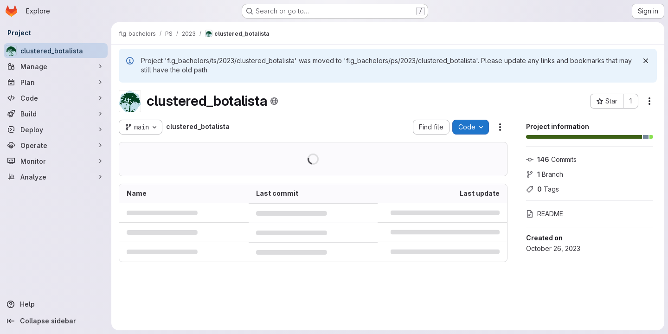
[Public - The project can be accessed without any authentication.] (274, 101)
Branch (544, 174)
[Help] (56, 304)
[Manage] (56, 66)
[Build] (56, 113)
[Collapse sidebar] (56, 321)
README (544, 214)
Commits (551, 159)
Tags (542, 189)
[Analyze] (56, 176)
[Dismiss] (645, 60)
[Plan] (56, 82)
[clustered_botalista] (56, 50)
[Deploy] (56, 129)
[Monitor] (56, 161)
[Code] (56, 97)
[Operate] (56, 145)
